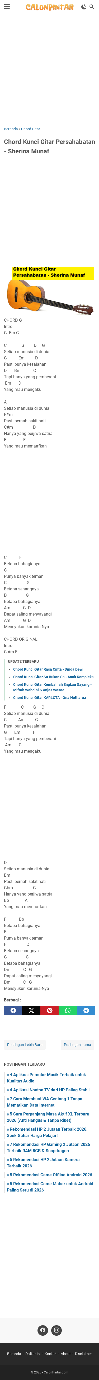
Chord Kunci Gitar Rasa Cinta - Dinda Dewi (48, 669)
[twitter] (31, 1010)
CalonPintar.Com (56, 1372)
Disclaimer (83, 1354)
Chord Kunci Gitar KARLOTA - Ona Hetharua (49, 698)
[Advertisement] (49, 70)
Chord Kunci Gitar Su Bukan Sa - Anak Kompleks (53, 677)
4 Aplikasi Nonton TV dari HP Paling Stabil (49, 1089)
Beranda (14, 1354)
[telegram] (86, 1010)
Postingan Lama (77, 1045)
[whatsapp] (68, 1010)
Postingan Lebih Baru (25, 1045)
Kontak (50, 1354)
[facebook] (13, 1010)
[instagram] (56, 1330)
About (66, 1354)
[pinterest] (49, 1010)
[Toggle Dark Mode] (84, 7)
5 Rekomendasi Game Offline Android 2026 (51, 1174)
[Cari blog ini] (92, 7)
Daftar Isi (32, 1354)
